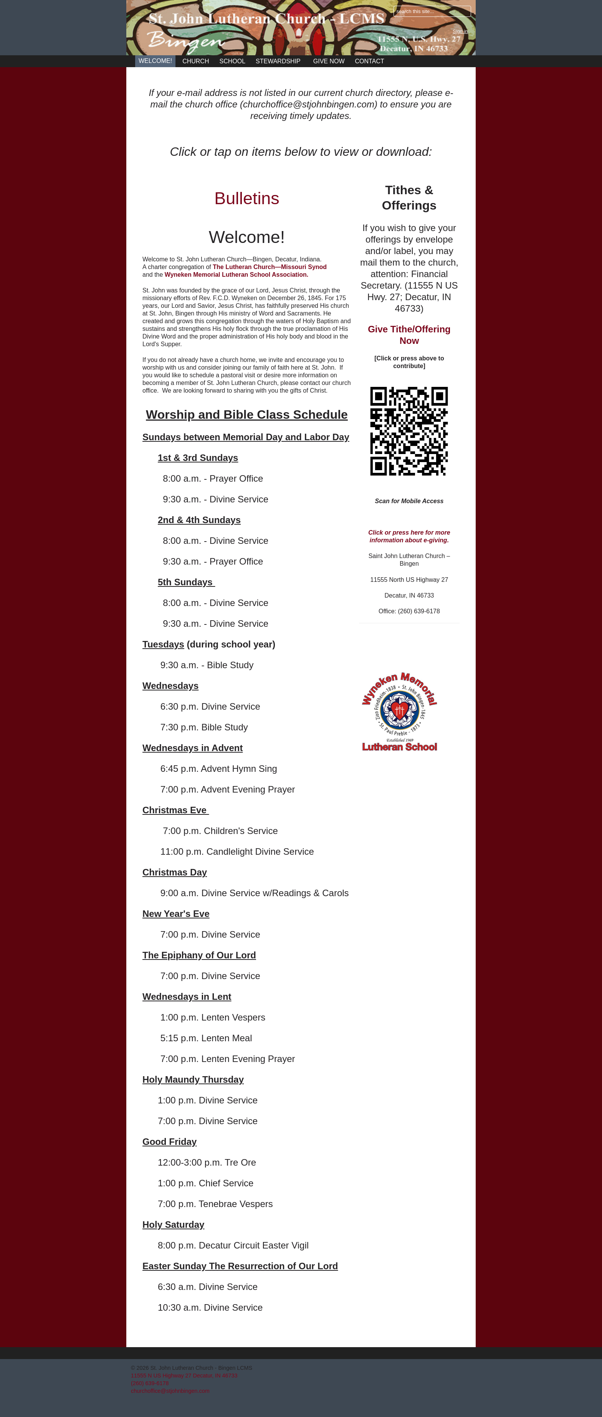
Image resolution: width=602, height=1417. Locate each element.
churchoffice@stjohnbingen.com (170, 1391)
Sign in (460, 31)
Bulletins (246, 198)
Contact (369, 61)
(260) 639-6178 (150, 1383)
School (232, 61)
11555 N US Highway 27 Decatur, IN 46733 (184, 1375)
